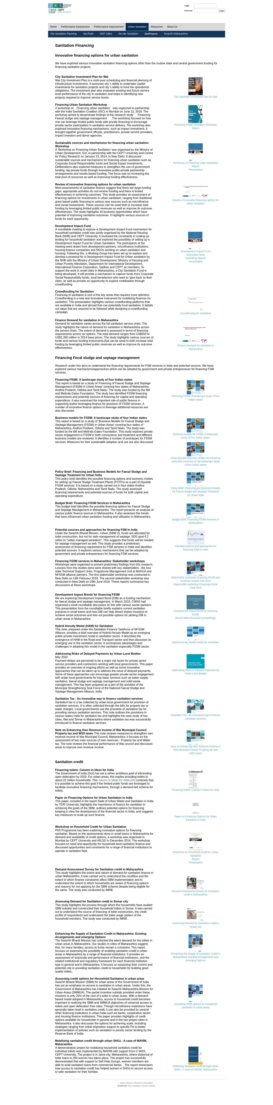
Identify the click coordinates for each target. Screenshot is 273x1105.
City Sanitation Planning (63, 33)
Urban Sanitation (137, 26)
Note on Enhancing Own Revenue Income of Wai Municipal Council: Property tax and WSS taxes (195, 750)
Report (195, 128)
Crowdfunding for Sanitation (195, 313)
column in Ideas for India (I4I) (116, 780)
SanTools (88, 33)
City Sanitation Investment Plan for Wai (195, 96)
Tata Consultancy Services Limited (141, 1086)
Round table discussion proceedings (196, 618)
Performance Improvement (109, 26)
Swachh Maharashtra (176, 33)
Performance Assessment (75, 26)
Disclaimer (148, 1083)
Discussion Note (195, 254)
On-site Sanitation (128, 33)
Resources (157, 26)
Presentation (196, 169)
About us (129, 1083)
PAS (60, 8)
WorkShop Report (195, 258)
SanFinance (151, 33)
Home (53, 26)
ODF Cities (106, 33)
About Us (172, 26)
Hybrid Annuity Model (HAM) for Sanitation (195, 642)
